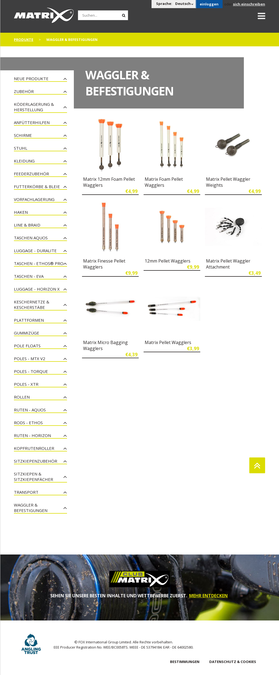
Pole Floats (27, 345)
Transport (26, 492)
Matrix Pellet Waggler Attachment (228, 264)
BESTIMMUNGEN (184, 661)
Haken (21, 212)
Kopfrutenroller (34, 448)
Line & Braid (27, 225)
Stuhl (20, 148)
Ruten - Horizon (32, 435)
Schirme (23, 135)
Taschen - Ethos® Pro (38, 263)
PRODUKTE (23, 39)
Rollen (22, 397)
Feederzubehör (31, 173)
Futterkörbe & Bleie (37, 186)
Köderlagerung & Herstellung (34, 106)
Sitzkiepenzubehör (35, 461)
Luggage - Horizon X (37, 289)
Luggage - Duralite (35, 250)
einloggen (209, 4)
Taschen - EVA (29, 276)
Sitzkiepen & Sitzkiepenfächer (33, 476)
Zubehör (24, 91)
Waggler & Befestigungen (30, 507)
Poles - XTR (26, 384)
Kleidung (24, 161)
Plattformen (29, 320)
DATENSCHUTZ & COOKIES (232, 661)
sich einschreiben (249, 4)
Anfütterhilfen (32, 122)
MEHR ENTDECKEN (208, 596)
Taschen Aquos (31, 237)
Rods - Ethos (28, 422)
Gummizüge (26, 333)
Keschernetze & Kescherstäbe (31, 304)
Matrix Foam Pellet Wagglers (164, 182)
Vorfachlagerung (34, 199)
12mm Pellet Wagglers (167, 261)
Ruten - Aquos (30, 409)
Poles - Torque (31, 371)
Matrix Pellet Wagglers (168, 342)
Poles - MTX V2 (29, 358)
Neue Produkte (31, 78)
